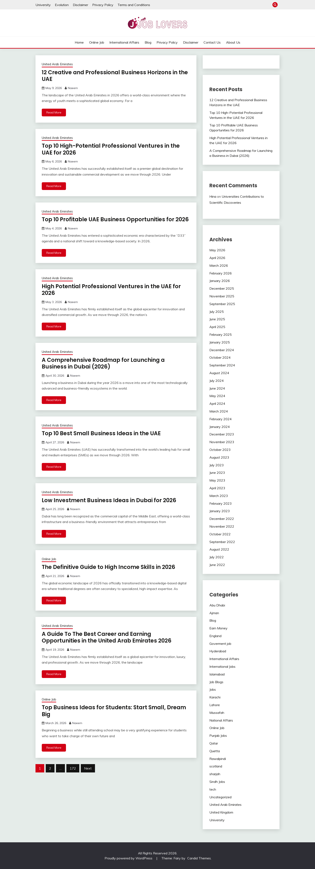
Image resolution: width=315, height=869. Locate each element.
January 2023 (219, 511)
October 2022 (220, 534)
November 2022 (221, 526)
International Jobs (222, 666)
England (215, 636)
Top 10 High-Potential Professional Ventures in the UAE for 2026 (111, 149)
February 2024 (220, 419)
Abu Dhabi (217, 605)
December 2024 (221, 350)
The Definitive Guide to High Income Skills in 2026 (108, 567)
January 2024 (219, 427)
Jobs (212, 689)
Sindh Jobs (217, 782)
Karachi (214, 697)
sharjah (214, 774)
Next (88, 768)
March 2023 (218, 496)
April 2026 (217, 258)
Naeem (73, 88)
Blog (148, 42)
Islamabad (217, 674)
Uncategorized (220, 797)
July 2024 (216, 381)
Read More (53, 112)
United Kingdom (221, 812)
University (43, 5)
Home (79, 42)
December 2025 (221, 288)
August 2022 (219, 549)
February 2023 (220, 503)
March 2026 (218, 265)
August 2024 (219, 373)
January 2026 (219, 281)
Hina (212, 196)
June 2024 (217, 388)
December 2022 (221, 519)
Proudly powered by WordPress (129, 858)
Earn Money (218, 628)
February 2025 (220, 334)
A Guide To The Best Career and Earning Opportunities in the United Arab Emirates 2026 (106, 637)
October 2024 (220, 357)
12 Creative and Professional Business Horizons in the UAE (115, 76)
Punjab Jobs (218, 735)
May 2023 (217, 480)
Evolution (62, 5)
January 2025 (219, 342)
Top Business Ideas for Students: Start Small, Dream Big (114, 711)
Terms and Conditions (134, 5)
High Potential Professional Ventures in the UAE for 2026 (111, 290)
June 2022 (217, 565)
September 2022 (222, 542)
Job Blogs (216, 682)
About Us (233, 42)
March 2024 (218, 411)
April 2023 (217, 488)
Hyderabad (217, 651)
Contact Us (212, 42)
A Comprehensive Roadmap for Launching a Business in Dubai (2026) (103, 363)
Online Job (96, 42)
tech (212, 789)
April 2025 (217, 327)
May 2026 (217, 250)
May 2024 (217, 396)
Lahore (214, 705)
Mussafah (216, 713)
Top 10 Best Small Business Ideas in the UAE (101, 433)
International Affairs (124, 42)
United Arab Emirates (57, 64)
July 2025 (216, 311)
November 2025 (221, 296)
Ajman (214, 613)
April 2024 (217, 403)
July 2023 (216, 465)
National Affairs (221, 720)
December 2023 (221, 434)
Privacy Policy (102, 5)
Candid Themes (199, 858)
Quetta (214, 751)
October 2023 (220, 450)
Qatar (213, 743)
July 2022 (216, 557)
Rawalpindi (217, 759)
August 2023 (219, 457)
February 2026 (220, 273)
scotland (215, 766)
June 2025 (217, 319)
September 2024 (222, 365)
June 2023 (217, 472)
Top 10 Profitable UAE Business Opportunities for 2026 (115, 219)
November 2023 (221, 442)
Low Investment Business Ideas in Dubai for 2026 (109, 500)
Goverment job (220, 643)
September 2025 (222, 304)
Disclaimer (80, 5)
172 (73, 768)
